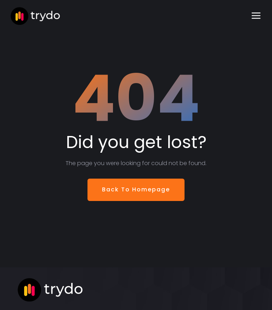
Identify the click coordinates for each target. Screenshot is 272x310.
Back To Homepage (136, 189)
